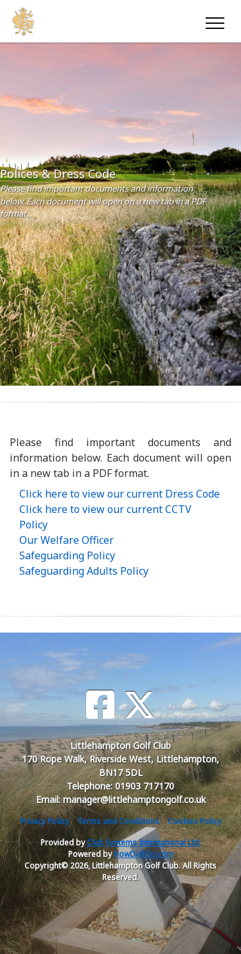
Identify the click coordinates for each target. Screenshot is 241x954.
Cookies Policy (194, 821)
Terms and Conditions (118, 821)
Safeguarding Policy (67, 555)
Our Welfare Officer (66, 540)
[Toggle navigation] (214, 21)
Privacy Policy (44, 821)
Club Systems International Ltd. (144, 842)
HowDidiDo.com (144, 854)
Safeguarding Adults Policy (83, 571)
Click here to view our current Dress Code (119, 494)
